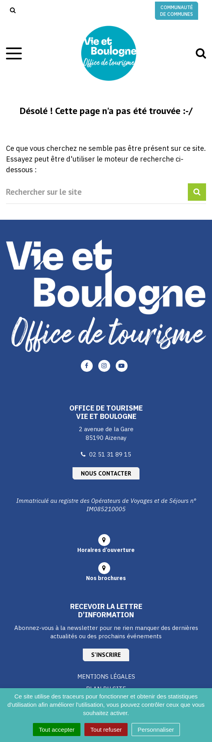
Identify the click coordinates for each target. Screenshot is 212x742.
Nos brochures (106, 578)
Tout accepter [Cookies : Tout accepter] (56, 729)
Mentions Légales (106, 676)
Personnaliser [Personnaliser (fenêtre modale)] (156, 729)
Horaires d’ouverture (106, 550)
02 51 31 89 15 (110, 454)
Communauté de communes (176, 10)
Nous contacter (106, 473)
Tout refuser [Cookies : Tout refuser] (106, 729)
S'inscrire (106, 654)
